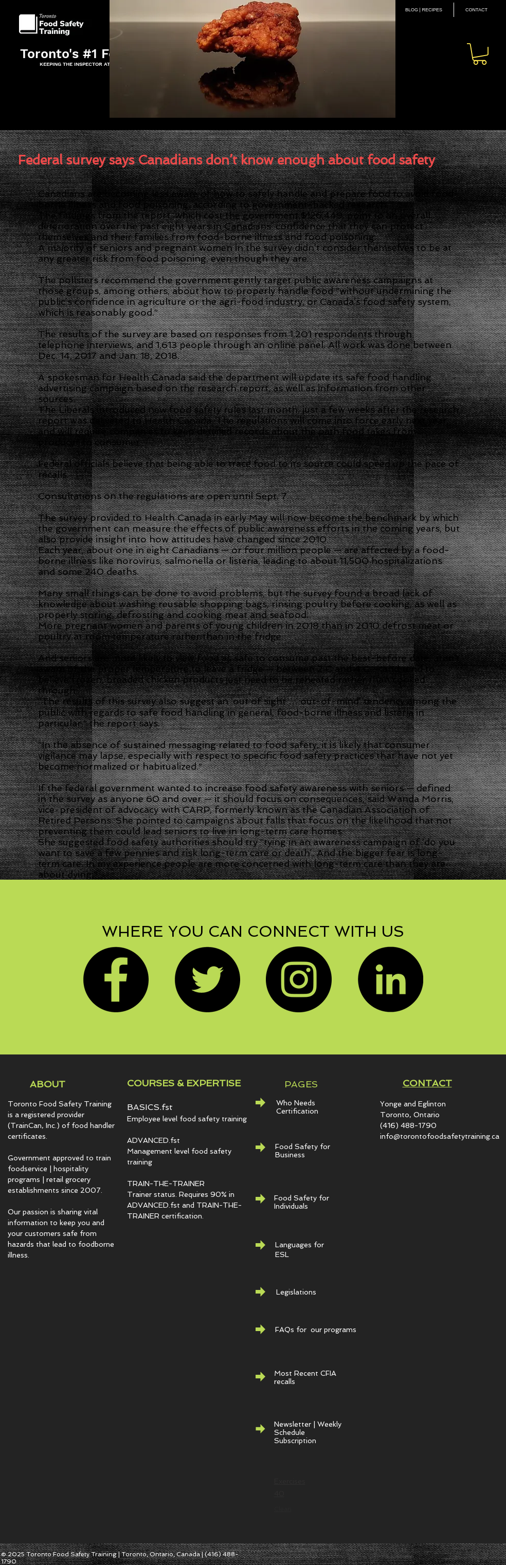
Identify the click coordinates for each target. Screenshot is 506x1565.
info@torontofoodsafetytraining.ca (439, 1136)
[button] (480, 54)
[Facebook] (116, 979)
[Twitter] (207, 979)
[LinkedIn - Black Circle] (390, 979)
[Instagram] (299, 979)
